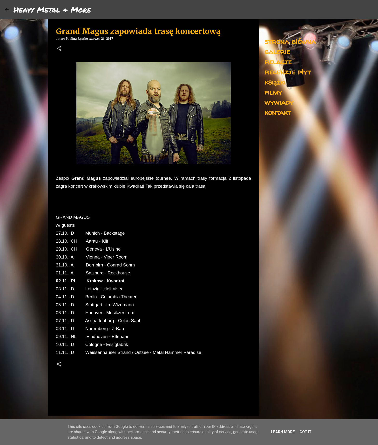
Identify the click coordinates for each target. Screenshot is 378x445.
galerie (277, 51)
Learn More (283, 432)
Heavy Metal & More (52, 9)
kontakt (277, 112)
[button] (59, 49)
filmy (273, 92)
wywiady (278, 102)
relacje (278, 61)
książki (274, 82)
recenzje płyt (287, 72)
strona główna (290, 41)
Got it (305, 432)
